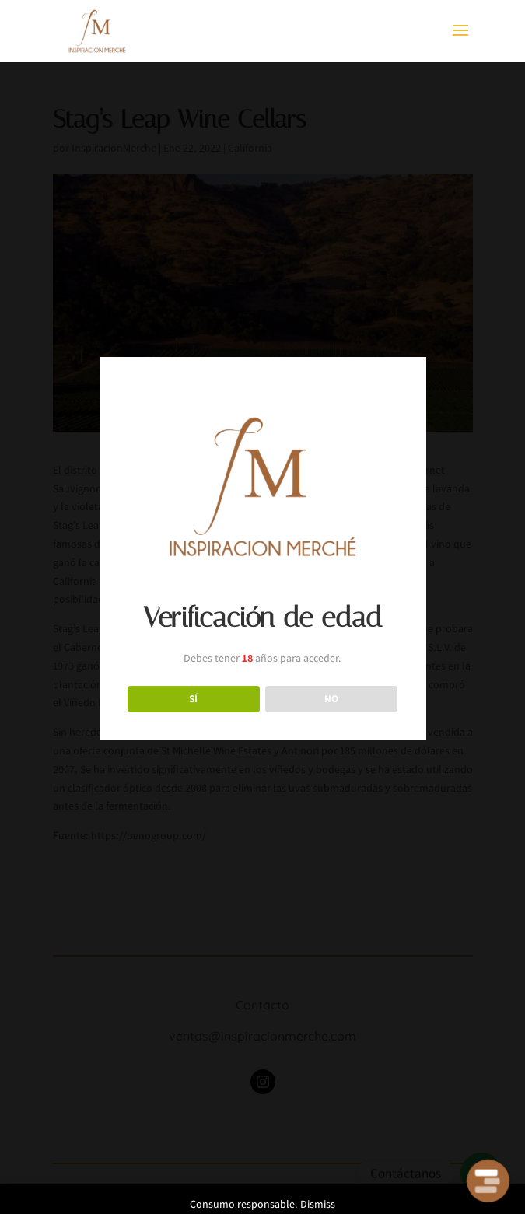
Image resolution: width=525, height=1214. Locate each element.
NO (331, 698)
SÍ (193, 698)
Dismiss (317, 1204)
